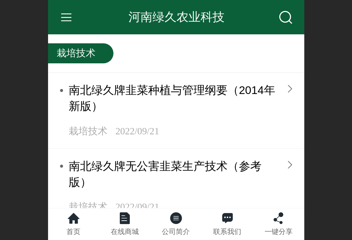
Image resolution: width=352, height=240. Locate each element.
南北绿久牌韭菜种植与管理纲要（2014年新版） (172, 98)
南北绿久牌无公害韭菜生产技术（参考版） (165, 174)
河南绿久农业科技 (176, 17)
